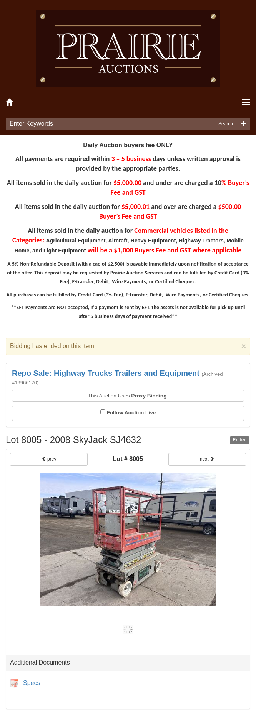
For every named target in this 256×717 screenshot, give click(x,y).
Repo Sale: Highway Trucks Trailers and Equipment (105, 373)
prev (49, 459)
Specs (25, 683)
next (207, 459)
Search (225, 123)
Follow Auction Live (131, 413)
